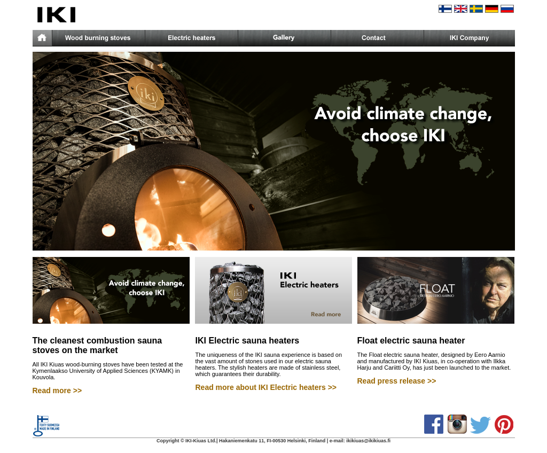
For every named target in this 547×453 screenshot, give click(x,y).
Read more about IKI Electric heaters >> (266, 387)
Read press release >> (396, 381)
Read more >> (57, 390)
